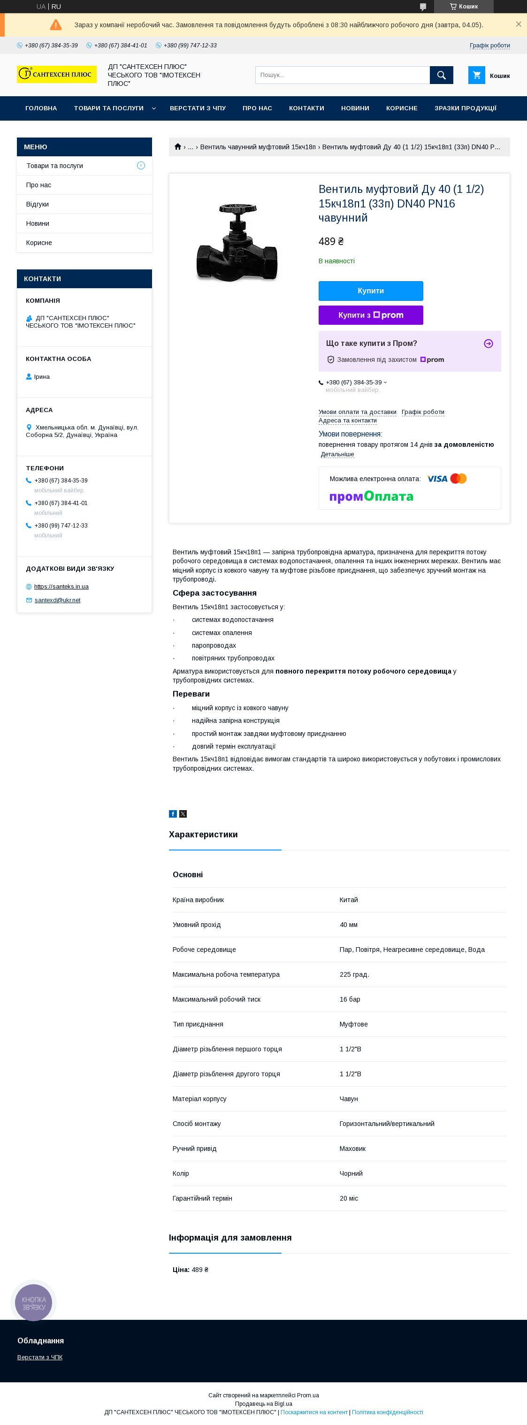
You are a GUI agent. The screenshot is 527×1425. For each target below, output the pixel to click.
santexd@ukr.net (57, 600)
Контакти (306, 108)
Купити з (370, 315)
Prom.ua (308, 1395)
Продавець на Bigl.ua (263, 1404)
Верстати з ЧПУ (198, 108)
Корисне (402, 108)
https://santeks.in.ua (61, 586)
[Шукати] (441, 75)
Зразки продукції (465, 108)
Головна (41, 108)
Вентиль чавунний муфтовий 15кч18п (258, 147)
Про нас (257, 108)
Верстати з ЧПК (39, 1357)
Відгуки (37, 204)
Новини (355, 108)
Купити (371, 291)
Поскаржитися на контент (314, 1412)
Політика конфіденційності (387, 1412)
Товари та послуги (109, 108)
